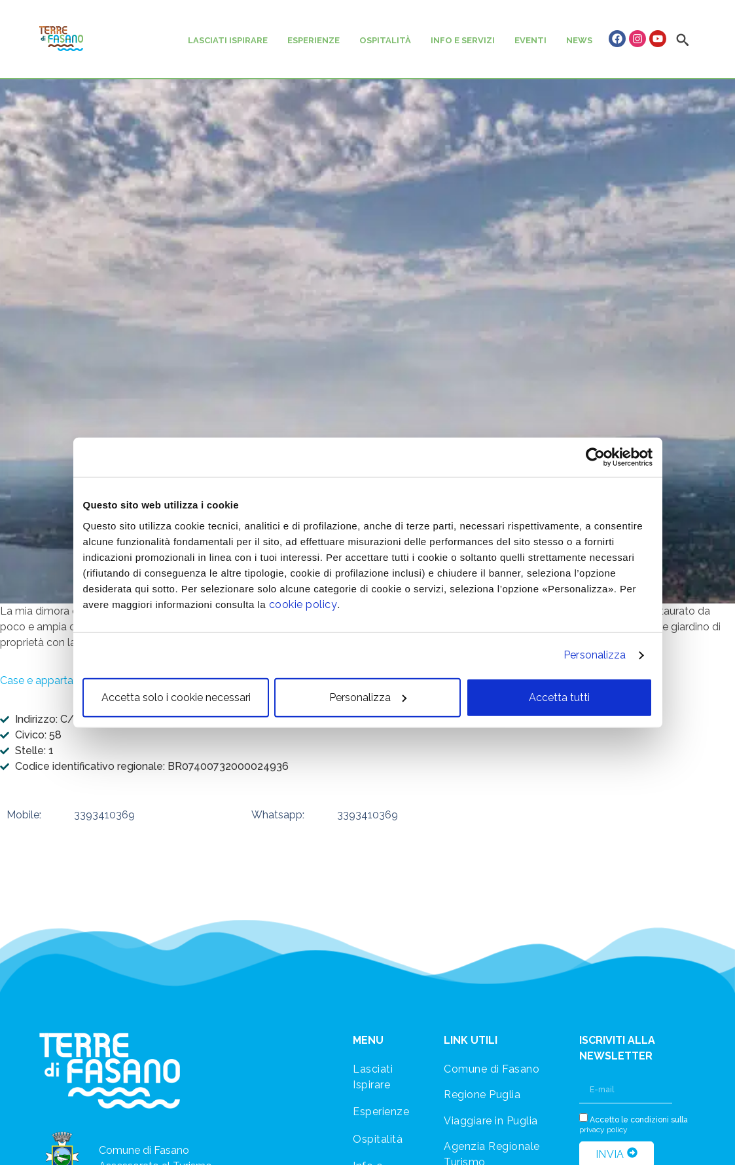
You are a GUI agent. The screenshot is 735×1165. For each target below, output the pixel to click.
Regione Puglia (482, 1094)
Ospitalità (378, 1139)
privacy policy (603, 1129)
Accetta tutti (559, 697)
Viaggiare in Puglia (491, 1121)
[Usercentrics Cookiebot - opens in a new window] (595, 457)
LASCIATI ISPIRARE (228, 40)
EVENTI (530, 40)
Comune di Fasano (491, 1069)
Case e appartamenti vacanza (72, 680)
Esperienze (381, 1111)
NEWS (579, 40)
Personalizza (595, 655)
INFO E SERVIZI (463, 40)
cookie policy (303, 604)
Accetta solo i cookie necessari (176, 697)
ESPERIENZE (313, 40)
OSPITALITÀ (385, 40)
